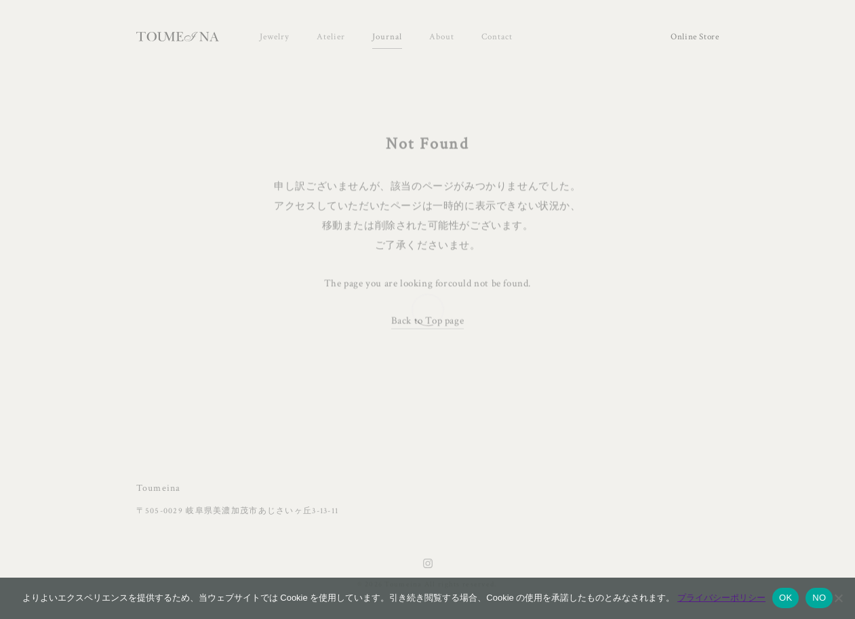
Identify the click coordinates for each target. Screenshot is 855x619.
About (441, 36)
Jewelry (275, 36)
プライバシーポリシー (721, 598)
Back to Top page (427, 321)
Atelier (331, 36)
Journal (387, 36)
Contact (497, 36)
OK (785, 598)
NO (819, 598)
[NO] (838, 598)
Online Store (695, 36)
